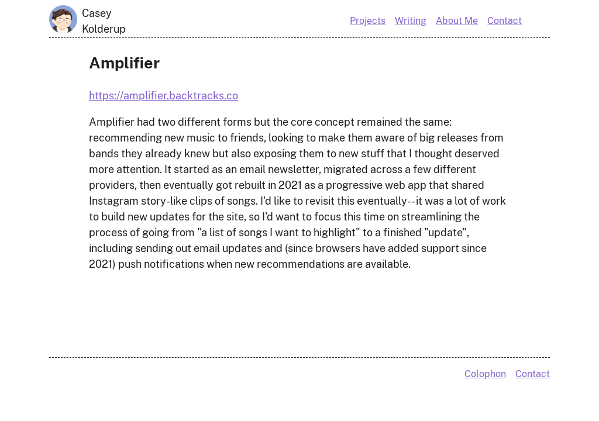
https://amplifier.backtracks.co (163, 95)
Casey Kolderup (104, 21)
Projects (367, 20)
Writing (410, 20)
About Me (457, 20)
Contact (504, 20)
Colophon (485, 373)
